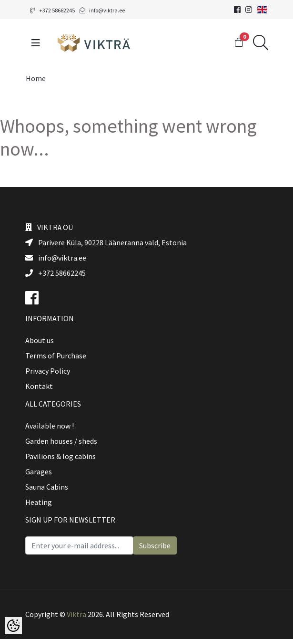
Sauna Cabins (46, 487)
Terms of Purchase (55, 355)
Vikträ (76, 614)
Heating (38, 502)
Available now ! (49, 425)
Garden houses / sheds (61, 441)
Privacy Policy (47, 371)
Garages (38, 471)
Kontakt (39, 386)
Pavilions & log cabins (60, 456)
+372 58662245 (52, 10)
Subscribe (155, 545)
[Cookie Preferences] (13, 625)
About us (39, 340)
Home (36, 78)
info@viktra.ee (102, 10)
